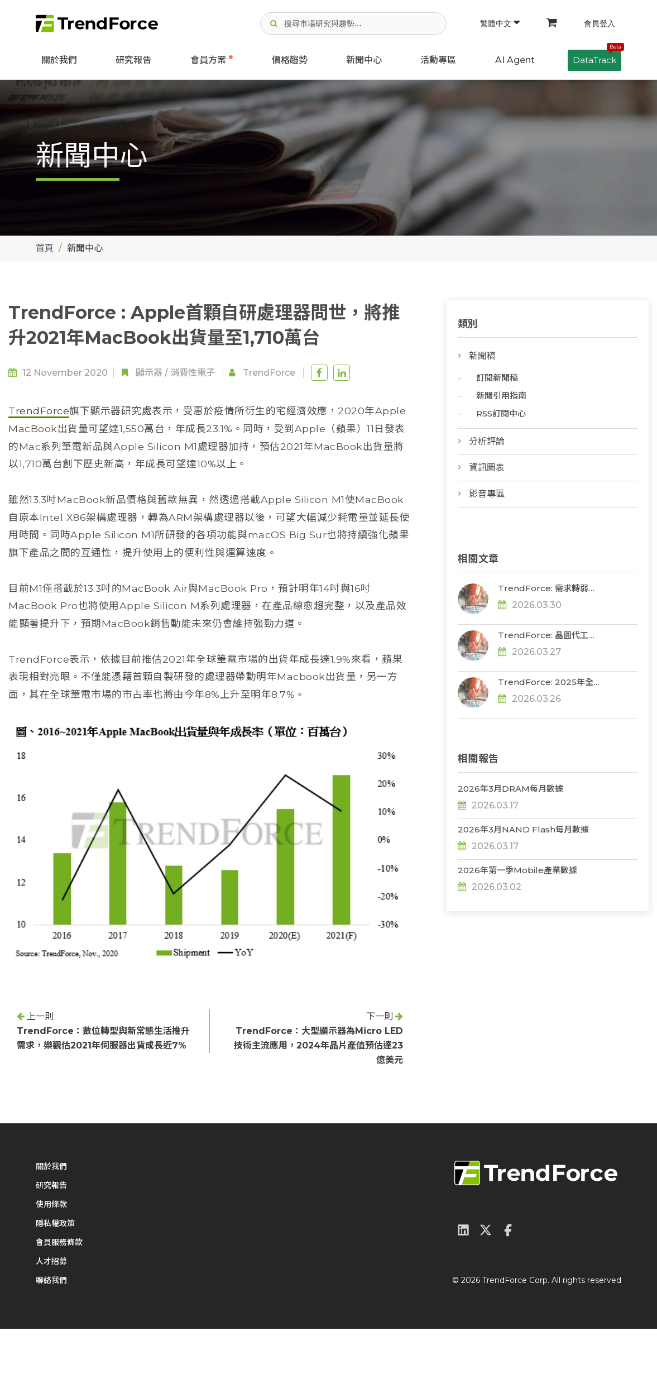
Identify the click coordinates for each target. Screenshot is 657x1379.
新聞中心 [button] (364, 60)
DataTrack (597, 57)
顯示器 (149, 372)
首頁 (45, 248)
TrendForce (269, 372)
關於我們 (59, 60)
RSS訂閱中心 (501, 413)
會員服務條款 (59, 1292)
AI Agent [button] (515, 60)
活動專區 (438, 60)
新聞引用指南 (501, 395)
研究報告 (133, 60)
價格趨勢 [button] (290, 60)
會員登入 (599, 23)
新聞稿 (482, 356)
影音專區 (487, 494)
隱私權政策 (55, 1273)
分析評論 (487, 441)
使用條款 (51, 1254)
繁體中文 (500, 23)
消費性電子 (192, 372)
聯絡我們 (51, 1330)
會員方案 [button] (208, 60)
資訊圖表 (487, 467)
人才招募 (51, 1311)
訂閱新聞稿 (497, 377)
